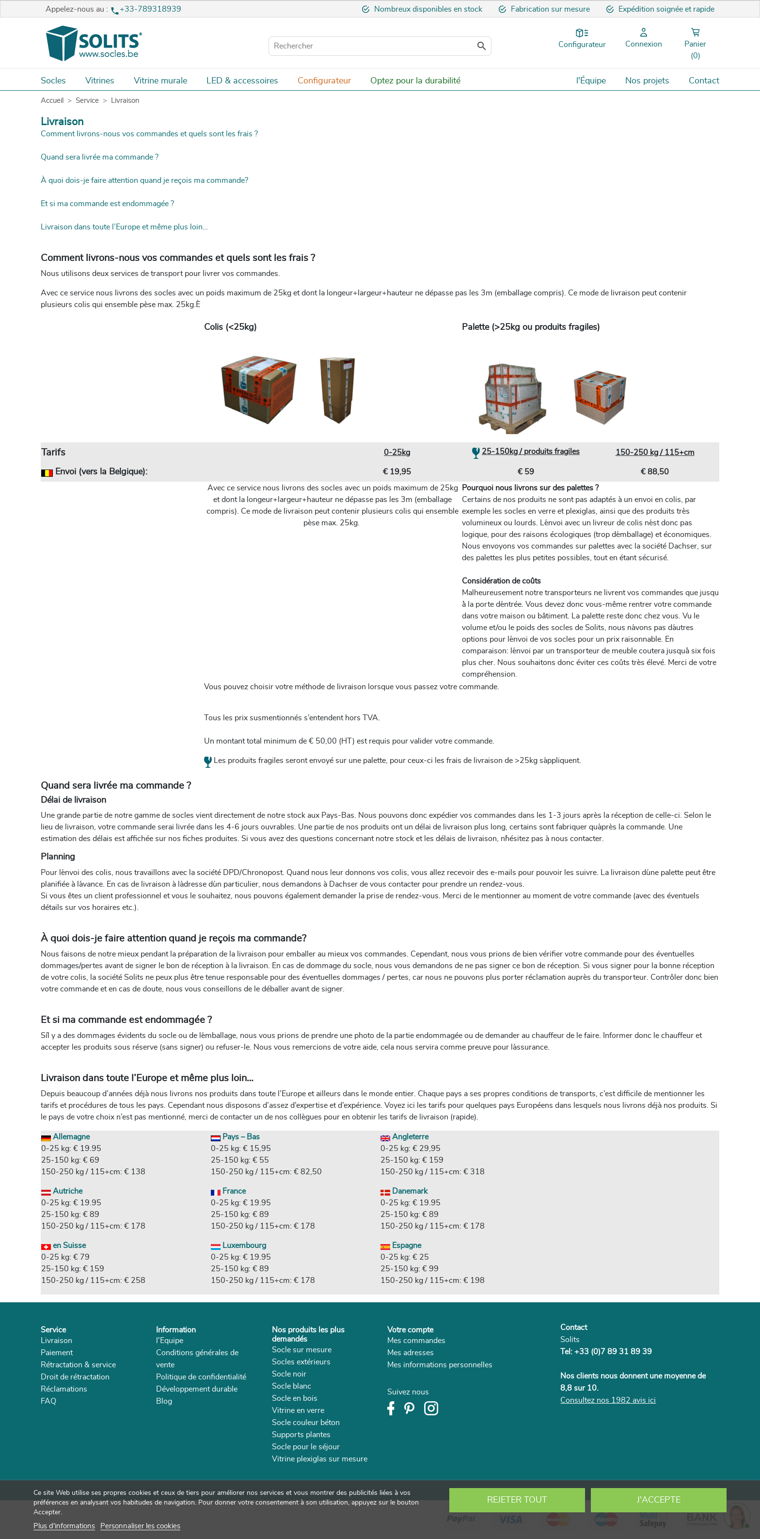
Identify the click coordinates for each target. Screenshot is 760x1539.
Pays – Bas (235, 1137)
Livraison (56, 1341)
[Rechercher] (380, 46)
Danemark (404, 1191)
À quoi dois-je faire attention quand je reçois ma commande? (144, 180)
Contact (573, 1327)
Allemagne (65, 1137)
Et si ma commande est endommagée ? (107, 204)
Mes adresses (410, 1353)
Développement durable (197, 1389)
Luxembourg (238, 1245)
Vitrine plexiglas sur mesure (319, 1459)
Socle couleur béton (306, 1422)
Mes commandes (416, 1341)
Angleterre (404, 1137)
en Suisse (63, 1245)
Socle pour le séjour (306, 1447)
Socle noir (289, 1374)
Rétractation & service (78, 1365)
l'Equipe (169, 1341)
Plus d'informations (64, 1526)
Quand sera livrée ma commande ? (99, 157)
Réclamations (64, 1389)
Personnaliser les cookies (140, 1526)
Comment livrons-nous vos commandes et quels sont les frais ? (149, 134)
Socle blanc (291, 1386)
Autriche (61, 1191)
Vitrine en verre (298, 1410)
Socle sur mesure (302, 1350)
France (228, 1191)
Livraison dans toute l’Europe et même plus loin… (124, 227)
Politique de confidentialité (201, 1377)
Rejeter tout (517, 1500)
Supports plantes (301, 1435)
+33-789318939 (150, 9)
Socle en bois (294, 1398)
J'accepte (659, 1500)
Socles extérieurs (301, 1362)
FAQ (48, 1401)
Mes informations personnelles (439, 1365)
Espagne (400, 1245)
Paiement (57, 1353)
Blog (164, 1401)
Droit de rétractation (75, 1377)
